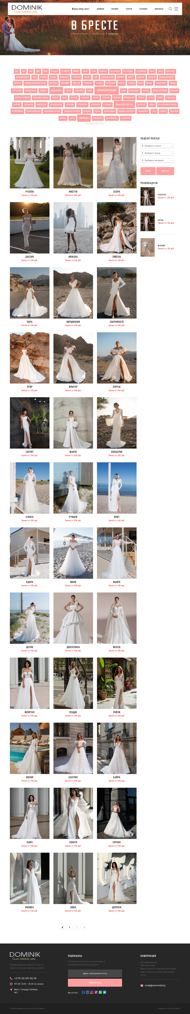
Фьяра (116, 582)
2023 (30, 71)
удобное (163, 111)
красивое (65, 83)
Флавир (161, 245)
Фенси (116, 647)
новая (89, 91)
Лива (73, 907)
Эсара (116, 191)
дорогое (120, 77)
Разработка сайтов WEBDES (169, 1008)
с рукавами (95, 105)
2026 (46, 71)
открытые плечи (22, 97)
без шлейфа (141, 71)
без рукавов (128, 71)
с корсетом (170, 98)
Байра (116, 777)
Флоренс (30, 712)
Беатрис (73, 777)
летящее (131, 83)
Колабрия (116, 452)
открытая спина (160, 90)
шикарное (84, 118)
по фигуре (85, 98)
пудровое (106, 98)
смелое (152, 105)
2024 (38, 71)
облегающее (134, 91)
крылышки (110, 83)
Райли (116, 712)
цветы (72, 118)
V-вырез (54, 71)
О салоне (143, 9)
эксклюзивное (112, 118)
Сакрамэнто (117, 322)
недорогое (56, 90)
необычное (79, 91)
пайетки (55, 98)
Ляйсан (117, 256)
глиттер (87, 77)
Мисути (73, 191)
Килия (29, 777)
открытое (174, 91)
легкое (121, 83)
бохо (34, 77)
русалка (141, 98)
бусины (53, 77)
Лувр (30, 387)
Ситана (117, 842)
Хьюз (30, 842)
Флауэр (73, 387)
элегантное (125, 118)
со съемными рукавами (167, 105)
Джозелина (73, 647)
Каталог (114, 9)
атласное (103, 71)
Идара (29, 582)
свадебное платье (124, 104)
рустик (150, 98)
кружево (99, 83)
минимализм (161, 83)
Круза (161, 220)
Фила (73, 582)
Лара (29, 322)
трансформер (143, 111)
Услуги (129, 9)
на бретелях (16, 91)
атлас (94, 71)
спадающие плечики (52, 111)
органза (146, 91)
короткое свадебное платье (35, 83)
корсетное (53, 83)
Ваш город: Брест (80, 9)
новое (123, 91)
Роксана (162, 195)
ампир (85, 71)
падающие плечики (40, 98)
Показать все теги (95, 123)
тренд (154, 111)
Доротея (116, 907)
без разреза (115, 71)
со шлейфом (17, 111)
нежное (68, 91)
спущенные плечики (72, 111)
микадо (149, 83)
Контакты (159, 9)
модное (173, 83)
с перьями (70, 105)
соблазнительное (33, 111)
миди (140, 83)
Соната (73, 842)
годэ (96, 77)
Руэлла (29, 191)
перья (64, 98)
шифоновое (97, 118)
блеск (160, 71)
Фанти (73, 452)
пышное (117, 97)
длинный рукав (107, 77)
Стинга (30, 517)
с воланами (28, 105)
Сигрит (30, 452)
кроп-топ (76, 83)
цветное (63, 118)
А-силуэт (66, 71)
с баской (16, 105)
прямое (95, 98)
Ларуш (117, 387)
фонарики (174, 111)
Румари (73, 517)
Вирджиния (73, 322)
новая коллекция (106, 90)
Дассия (29, 256)
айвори (76, 71)
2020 (16, 71)
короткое (17, 83)
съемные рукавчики (126, 111)
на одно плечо (30, 91)
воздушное (64, 77)
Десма (29, 647)
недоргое (43, 91)
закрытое (151, 77)
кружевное (88, 83)
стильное (87, 111)
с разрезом (82, 104)
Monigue (73, 256)
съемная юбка (109, 111)
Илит (117, 517)
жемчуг (131, 77)
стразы (97, 111)
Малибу (29, 907)
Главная (100, 9)
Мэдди (73, 712)
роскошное (129, 97)
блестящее (171, 71)
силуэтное (141, 105)
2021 (23, 71)
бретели (43, 77)
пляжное (74, 98)
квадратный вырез (166, 77)
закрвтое (140, 77)
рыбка (160, 97)
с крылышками (56, 105)
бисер (152, 71)
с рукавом (107, 105)
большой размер (22, 77)
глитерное (76, 77)
